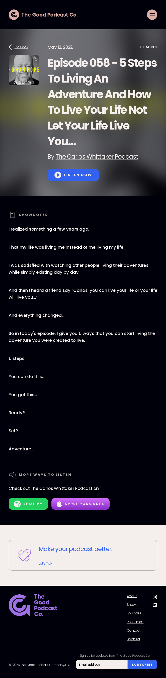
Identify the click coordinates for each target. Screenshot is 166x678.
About (132, 596)
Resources (135, 622)
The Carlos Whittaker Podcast (97, 156)
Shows (132, 604)
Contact (133, 630)
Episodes (134, 613)
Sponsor (133, 639)
